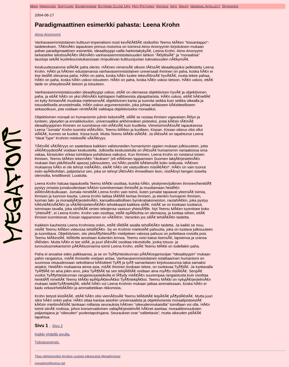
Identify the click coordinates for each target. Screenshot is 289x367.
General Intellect (205, 6)
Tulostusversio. (47, 342)
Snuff (183, 6)
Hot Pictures (143, 6)
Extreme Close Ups (114, 6)
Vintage (162, 6)
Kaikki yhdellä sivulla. (52, 334)
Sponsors (230, 6)
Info (173, 6)
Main (34, 6)
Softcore (66, 6)
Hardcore (48, 6)
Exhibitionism (85, 6)
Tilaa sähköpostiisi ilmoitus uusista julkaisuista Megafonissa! (77, 356)
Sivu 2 (57, 326)
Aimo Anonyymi (48, 34)
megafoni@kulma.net (50, 363)
